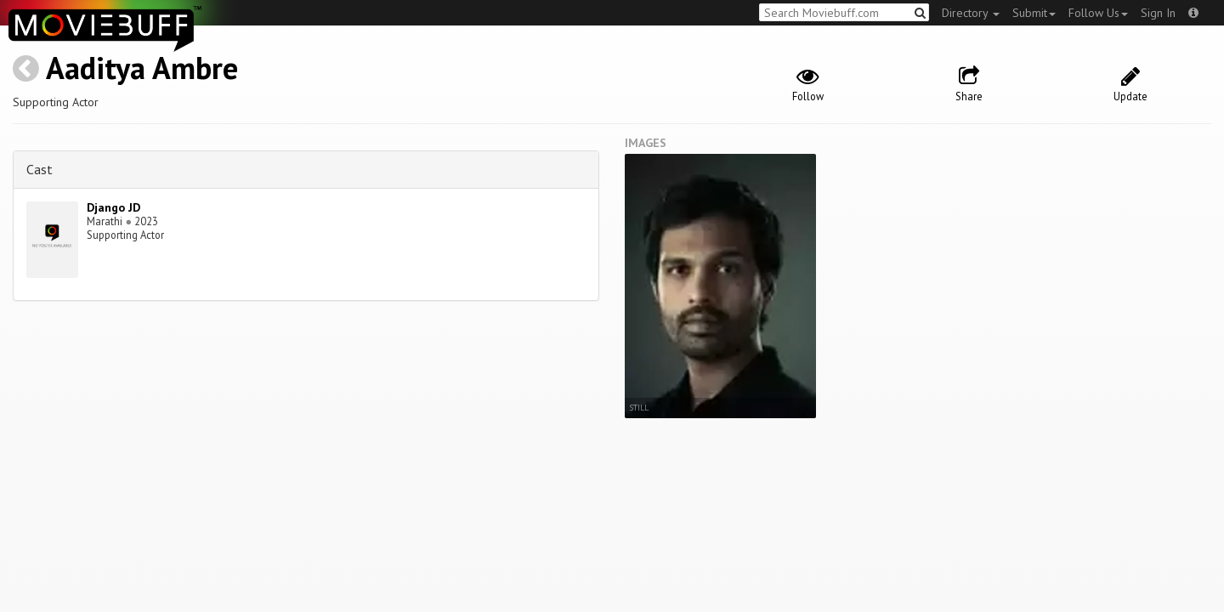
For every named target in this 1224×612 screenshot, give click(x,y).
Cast (39, 169)
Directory (971, 12)
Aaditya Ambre (142, 68)
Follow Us (1098, 12)
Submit (1034, 12)
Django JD (113, 207)
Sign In (1158, 12)
